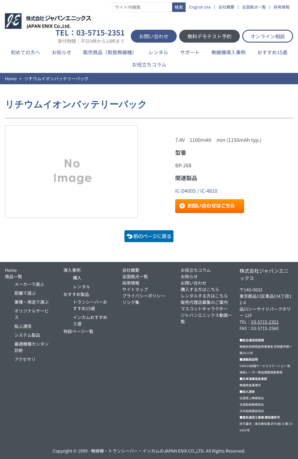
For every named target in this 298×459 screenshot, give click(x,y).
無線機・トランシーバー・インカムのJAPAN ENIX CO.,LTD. (148, 451)
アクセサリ (25, 359)
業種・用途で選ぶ (31, 302)
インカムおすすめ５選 (90, 320)
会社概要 (226, 7)
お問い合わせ (153, 36)
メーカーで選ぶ (29, 284)
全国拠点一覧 (254, 7)
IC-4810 (208, 190)
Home (11, 78)
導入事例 (72, 270)
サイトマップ (135, 289)
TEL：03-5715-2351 (90, 36)
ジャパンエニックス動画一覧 (206, 318)
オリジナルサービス (31, 314)
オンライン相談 (268, 36)
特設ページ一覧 (78, 331)
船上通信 (23, 326)
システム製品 (27, 335)
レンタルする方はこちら (204, 296)
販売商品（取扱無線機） (110, 52)
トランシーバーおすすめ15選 (90, 305)
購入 (77, 278)
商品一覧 (13, 276)
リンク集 (130, 302)
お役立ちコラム (149, 64)
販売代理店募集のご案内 (204, 302)
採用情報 (281, 7)
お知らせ (61, 52)
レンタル (158, 52)
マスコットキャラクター (204, 308)
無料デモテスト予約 (209, 36)
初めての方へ (25, 52)
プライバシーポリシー (143, 296)
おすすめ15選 (272, 52)
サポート (190, 52)
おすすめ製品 (76, 294)
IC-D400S (185, 190)
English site (200, 7)
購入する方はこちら (200, 289)
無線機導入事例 (228, 52)
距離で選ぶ (25, 293)
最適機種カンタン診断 (31, 347)
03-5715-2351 (265, 322)
